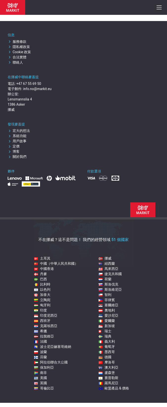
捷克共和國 (110, 274)
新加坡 (107, 326)
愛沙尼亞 (108, 315)
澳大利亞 (108, 367)
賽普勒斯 (108, 378)
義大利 (107, 341)
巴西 (40, 279)
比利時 (42, 284)
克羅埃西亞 (45, 326)
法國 (40, 341)
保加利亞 (44, 367)
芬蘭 (40, 357)
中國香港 (44, 269)
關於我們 (17, 157)
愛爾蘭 (107, 321)
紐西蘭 (107, 263)
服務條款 (17, 42)
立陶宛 (42, 300)
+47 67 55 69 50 (28, 84)
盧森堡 (107, 373)
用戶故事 (17, 141)
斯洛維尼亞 (110, 289)
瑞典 (105, 336)
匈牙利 (42, 305)
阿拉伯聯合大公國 (51, 362)
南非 (40, 373)
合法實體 (17, 57)
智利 (105, 295)
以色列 (42, 289)
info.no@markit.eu (37, 89)
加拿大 (42, 295)
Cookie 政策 (19, 52)
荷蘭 (105, 279)
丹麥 (40, 274)
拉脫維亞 (44, 336)
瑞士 (105, 331)
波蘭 (40, 352)
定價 (14, 146)
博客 (14, 151)
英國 (40, 383)
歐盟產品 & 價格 (114, 388)
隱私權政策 (19, 47)
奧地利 (107, 310)
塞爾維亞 (108, 305)
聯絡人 (15, 62)
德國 (105, 357)
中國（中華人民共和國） (56, 263)
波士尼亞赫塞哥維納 (52, 347)
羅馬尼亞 (108, 383)
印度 (40, 310)
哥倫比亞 (44, 388)
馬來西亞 (108, 269)
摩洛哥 (107, 362)
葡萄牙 (107, 347)
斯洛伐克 (108, 284)
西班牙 (42, 321)
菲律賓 (107, 300)
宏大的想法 (19, 131)
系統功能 (17, 136)
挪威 (105, 258)
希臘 (40, 331)
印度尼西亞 (45, 315)
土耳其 (42, 258)
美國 (40, 378)
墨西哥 (107, 352)
